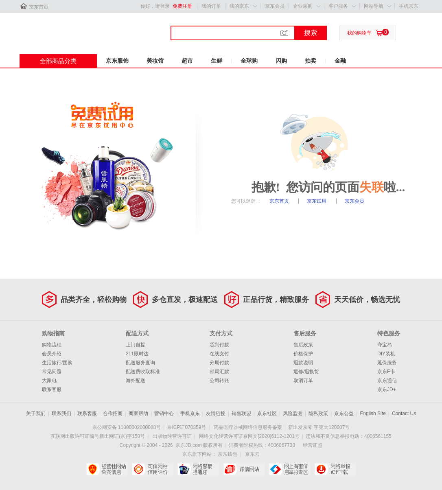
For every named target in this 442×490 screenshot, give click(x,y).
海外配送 (135, 380)
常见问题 (51, 371)
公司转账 (219, 380)
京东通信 (387, 380)
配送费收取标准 (143, 371)
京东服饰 (117, 60)
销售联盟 (241, 413)
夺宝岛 (384, 345)
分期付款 (219, 362)
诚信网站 (244, 469)
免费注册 (182, 6)
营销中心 (164, 413)
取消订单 (303, 380)
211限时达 (137, 354)
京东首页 (38, 7)
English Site (372, 413)
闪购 (281, 60)
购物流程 (51, 345)
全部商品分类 (58, 60)
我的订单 (211, 6)
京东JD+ (386, 389)
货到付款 (219, 345)
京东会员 (274, 6)
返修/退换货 (306, 371)
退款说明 (303, 362)
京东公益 (344, 413)
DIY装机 (386, 354)
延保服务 (387, 362)
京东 (47, 28)
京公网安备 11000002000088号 (126, 427)
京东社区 (267, 413)
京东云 (252, 454)
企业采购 (303, 6)
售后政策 (303, 345)
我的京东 (239, 6)
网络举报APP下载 (335, 469)
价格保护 (303, 354)
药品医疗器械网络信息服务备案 (248, 427)
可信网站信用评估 (152, 469)
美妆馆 (155, 60)
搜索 (310, 33)
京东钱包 (227, 454)
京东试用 (317, 201)
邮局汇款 (219, 371)
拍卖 (310, 60)
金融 (340, 60)
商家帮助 (138, 413)
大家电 (49, 380)
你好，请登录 (155, 6)
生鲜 (216, 60)
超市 (187, 60)
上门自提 (135, 345)
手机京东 (408, 6)
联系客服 (51, 389)
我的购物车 (359, 33)
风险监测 (292, 413)
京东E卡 (386, 371)
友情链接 (215, 413)
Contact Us (404, 413)
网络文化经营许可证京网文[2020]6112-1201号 (249, 436)
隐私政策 (318, 413)
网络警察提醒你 (198, 469)
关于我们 (36, 413)
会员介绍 (51, 354)
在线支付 (219, 354)
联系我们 (61, 413)
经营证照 (312, 445)
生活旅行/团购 (57, 362)
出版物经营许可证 (172, 436)
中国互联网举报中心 (290, 469)
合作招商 (113, 413)
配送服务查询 (140, 362)
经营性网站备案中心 (107, 469)
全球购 (249, 60)
